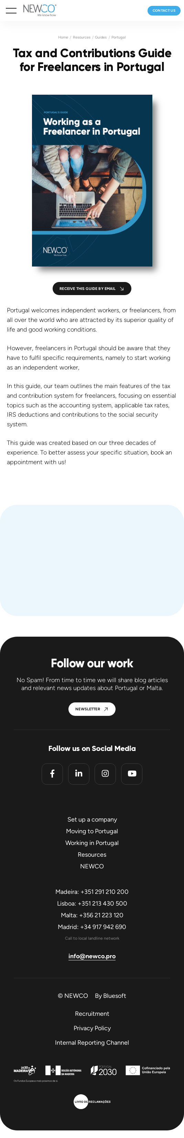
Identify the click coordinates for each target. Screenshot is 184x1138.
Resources (81, 37)
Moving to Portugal (92, 831)
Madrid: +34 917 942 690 (92, 927)
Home (63, 37)
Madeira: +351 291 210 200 (92, 892)
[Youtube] (131, 774)
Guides (101, 37)
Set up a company (92, 819)
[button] (11, 10)
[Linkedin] (78, 774)
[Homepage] (36, 10)
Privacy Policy (92, 1028)
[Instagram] (105, 774)
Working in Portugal (92, 843)
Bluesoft (114, 996)
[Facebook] (52, 774)
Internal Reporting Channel (92, 1042)
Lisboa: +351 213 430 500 (92, 903)
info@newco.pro (92, 956)
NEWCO (92, 866)
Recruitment (92, 1013)
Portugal (118, 37)
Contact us (164, 10)
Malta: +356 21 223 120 (92, 915)
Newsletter (87, 709)
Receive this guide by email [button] (87, 288)
